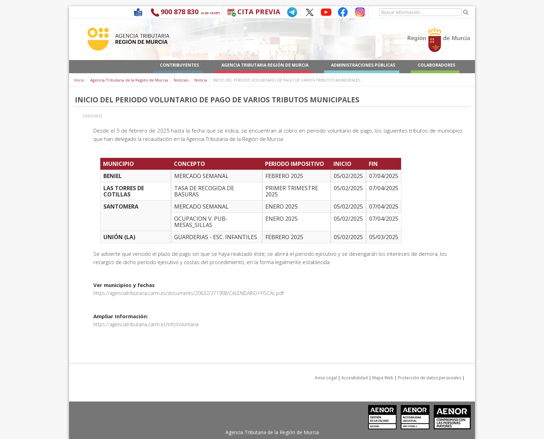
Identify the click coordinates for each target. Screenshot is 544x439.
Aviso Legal (326, 378)
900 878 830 (179, 11)
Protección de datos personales (429, 378)
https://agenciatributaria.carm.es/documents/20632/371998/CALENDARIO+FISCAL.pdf (188, 293)
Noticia (200, 80)
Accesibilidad (354, 378)
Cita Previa (258, 11)
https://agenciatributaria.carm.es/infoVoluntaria (145, 324)
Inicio (79, 80)
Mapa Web (382, 378)
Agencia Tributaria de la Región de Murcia (129, 80)
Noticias (181, 80)
